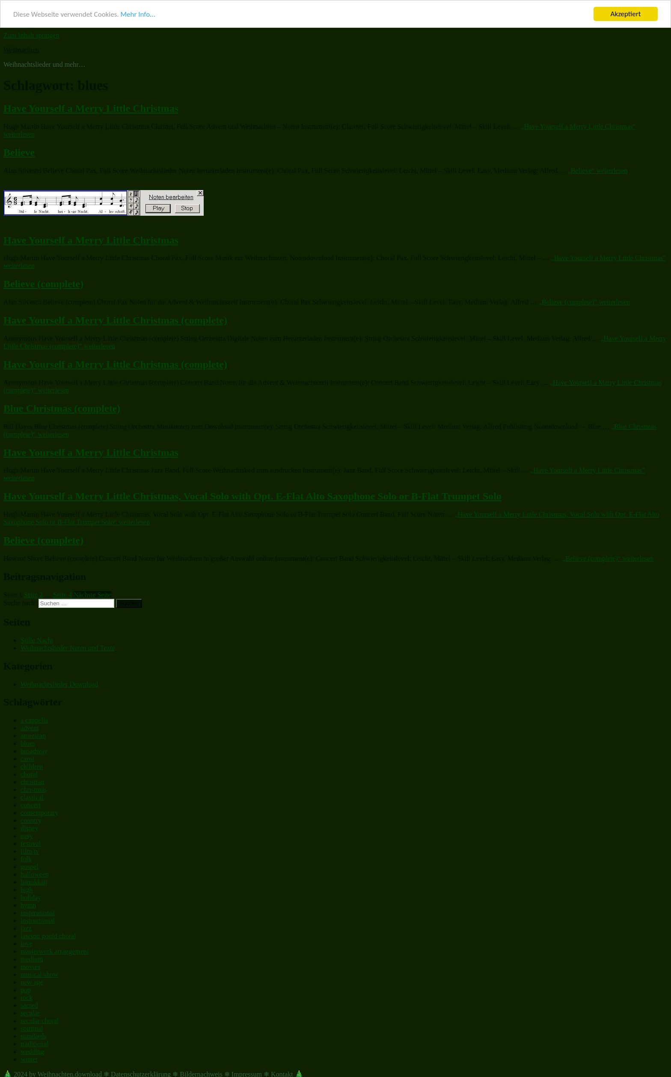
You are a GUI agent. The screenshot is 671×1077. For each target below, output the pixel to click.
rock (27, 997)
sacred (29, 1005)
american (33, 735)
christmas (34, 789)
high (27, 889)
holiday (31, 897)
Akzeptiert (626, 13)
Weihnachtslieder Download (59, 683)
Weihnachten (21, 50)
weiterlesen (598, 170)
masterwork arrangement (55, 951)
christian (32, 781)
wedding (32, 1051)
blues (28, 743)
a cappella (34, 720)
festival (31, 843)
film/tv (30, 851)
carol (27, 758)
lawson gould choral (48, 936)
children (32, 766)
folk (26, 859)
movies (30, 966)
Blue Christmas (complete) (61, 408)
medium (32, 959)
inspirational (38, 912)
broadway (34, 751)
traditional (35, 1043)
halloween (35, 874)
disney (30, 828)
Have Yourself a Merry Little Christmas (90, 108)
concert (31, 805)
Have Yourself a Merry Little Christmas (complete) (115, 320)
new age (32, 982)
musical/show (39, 974)
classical (32, 797)
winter (29, 1059)
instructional (38, 920)
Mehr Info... (137, 13)
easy (27, 835)
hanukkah (34, 882)
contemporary (40, 812)
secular (30, 1013)
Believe (19, 152)
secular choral (40, 1020)
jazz (26, 928)
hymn (28, 905)
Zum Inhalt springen (31, 35)
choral (29, 774)
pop (26, 990)
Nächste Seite (92, 594)
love (27, 943)
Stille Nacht (37, 640)
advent (30, 728)
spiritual (32, 1028)
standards (33, 1036)
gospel (30, 866)
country (31, 820)
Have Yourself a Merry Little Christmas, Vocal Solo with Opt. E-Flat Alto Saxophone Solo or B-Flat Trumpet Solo (252, 496)
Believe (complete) (43, 283)
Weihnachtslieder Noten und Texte (68, 648)
